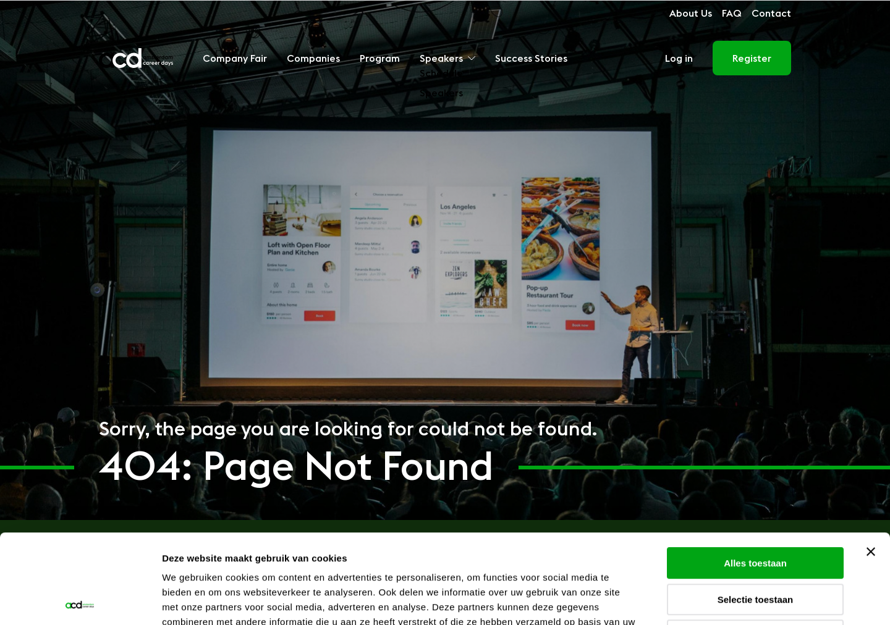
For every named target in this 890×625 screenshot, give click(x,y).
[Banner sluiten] (871, 462)
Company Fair (235, 58)
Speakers (447, 58)
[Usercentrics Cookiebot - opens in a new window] (80, 601)
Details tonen (667, 600)
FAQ (732, 13)
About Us (690, 13)
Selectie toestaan (756, 510)
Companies (313, 58)
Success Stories (531, 58)
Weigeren (755, 546)
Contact (771, 13)
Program (380, 58)
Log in (679, 58)
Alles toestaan (755, 474)
